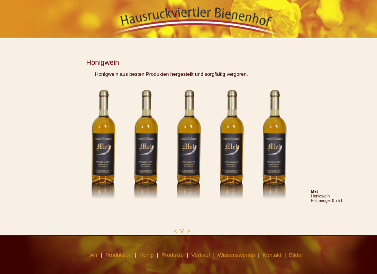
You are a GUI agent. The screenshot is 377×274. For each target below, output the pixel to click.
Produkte (173, 255)
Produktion (118, 255)
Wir (93, 255)
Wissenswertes (236, 255)
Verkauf (200, 255)
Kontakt (272, 255)
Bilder (296, 255)
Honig (146, 255)
